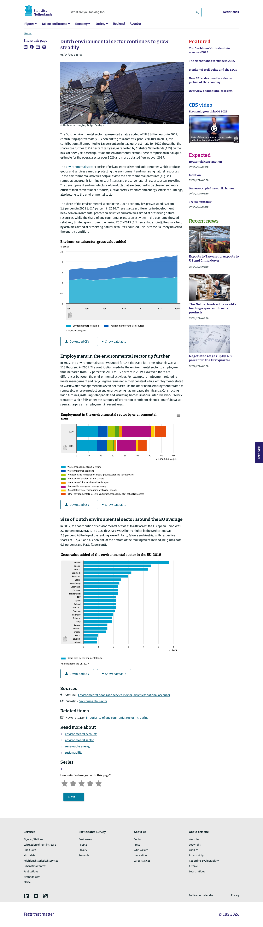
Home (28, 33)
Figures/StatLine (33, 839)
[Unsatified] (73, 783)
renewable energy (77, 746)
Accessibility (196, 855)
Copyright (195, 845)
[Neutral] (81, 783)
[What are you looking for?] (135, 12)
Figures (29, 24)
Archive (193, 866)
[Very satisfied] (98, 783)
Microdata (29, 855)
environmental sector (80, 167)
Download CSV (77, 341)
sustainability (73, 752)
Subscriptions (197, 871)
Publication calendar (201, 895)
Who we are (141, 850)
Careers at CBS (142, 861)
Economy (81, 24)
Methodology (32, 877)
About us (135, 23)
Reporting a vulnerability (204, 861)
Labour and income (54, 24)
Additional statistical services (41, 861)
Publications (31, 871)
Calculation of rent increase (40, 845)
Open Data (30, 850)
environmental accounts (81, 734)
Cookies (193, 850)
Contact (138, 839)
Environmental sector (93, 701)
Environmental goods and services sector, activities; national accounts (124, 695)
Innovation (140, 855)
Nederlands (231, 12)
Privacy (83, 850)
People (83, 845)
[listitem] (25, 47)
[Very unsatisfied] (64, 783)
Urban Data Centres (35, 866)
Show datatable (114, 341)
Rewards (84, 855)
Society (100, 24)
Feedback (259, 452)
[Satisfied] (90, 783)
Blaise (27, 882)
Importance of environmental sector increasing (117, 717)
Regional (119, 23)
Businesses (85, 839)
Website (194, 839)
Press (137, 845)
